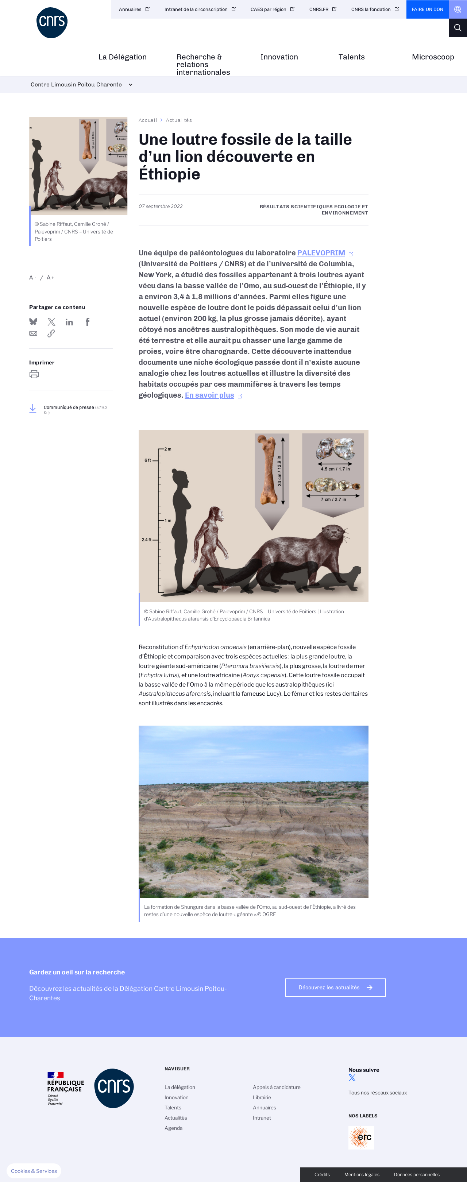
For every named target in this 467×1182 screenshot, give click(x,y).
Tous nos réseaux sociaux (377, 1093)
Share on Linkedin (69, 322)
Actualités (179, 120)
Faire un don (427, 9)
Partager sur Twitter (51, 322)
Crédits (322, 1174)
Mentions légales (361, 1174)
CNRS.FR (318, 9)
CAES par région (268, 9)
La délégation (180, 1087)
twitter (352, 1077)
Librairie (262, 1097)
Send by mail (33, 333)
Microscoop (433, 57)
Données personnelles (417, 1174)
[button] (34, 1171)
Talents (352, 57)
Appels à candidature (277, 1087)
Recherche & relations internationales (203, 64)
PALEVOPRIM (321, 252)
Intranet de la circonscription (196, 9)
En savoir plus (209, 395)
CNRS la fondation (371, 9)
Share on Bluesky (33, 322)
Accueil (148, 120)
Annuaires (130, 9)
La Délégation (123, 57)
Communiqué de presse (76, 410)
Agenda (173, 1128)
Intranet (262, 1118)
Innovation (279, 57)
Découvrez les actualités (329, 987)
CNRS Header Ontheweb (458, 9)
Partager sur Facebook (88, 322)
